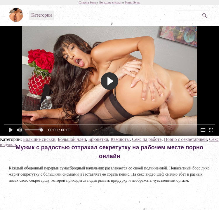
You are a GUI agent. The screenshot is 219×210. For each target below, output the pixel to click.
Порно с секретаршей (185, 139)
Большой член (72, 139)
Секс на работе (146, 139)
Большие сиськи (39, 139)
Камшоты (120, 139)
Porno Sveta (132, 2)
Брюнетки (98, 139)
